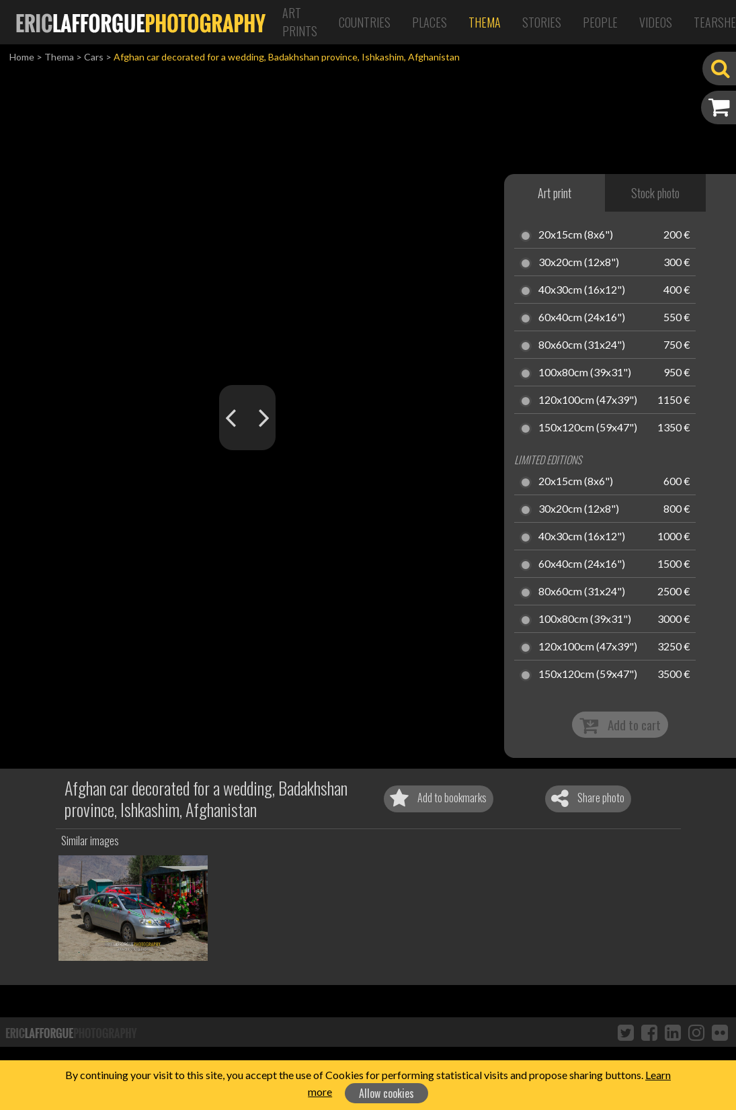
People (600, 22)
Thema (484, 22)
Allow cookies (386, 1093)
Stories (541, 22)
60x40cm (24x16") (581, 317)
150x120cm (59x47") (587, 428)
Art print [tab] (554, 193)
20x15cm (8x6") (575, 235)
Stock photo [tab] (655, 193)
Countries (365, 22)
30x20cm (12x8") (578, 262)
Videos (655, 22)
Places (429, 22)
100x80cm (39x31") (584, 373)
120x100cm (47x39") (587, 400)
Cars (94, 56)
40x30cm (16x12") (581, 290)
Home (21, 56)
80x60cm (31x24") (581, 345)
